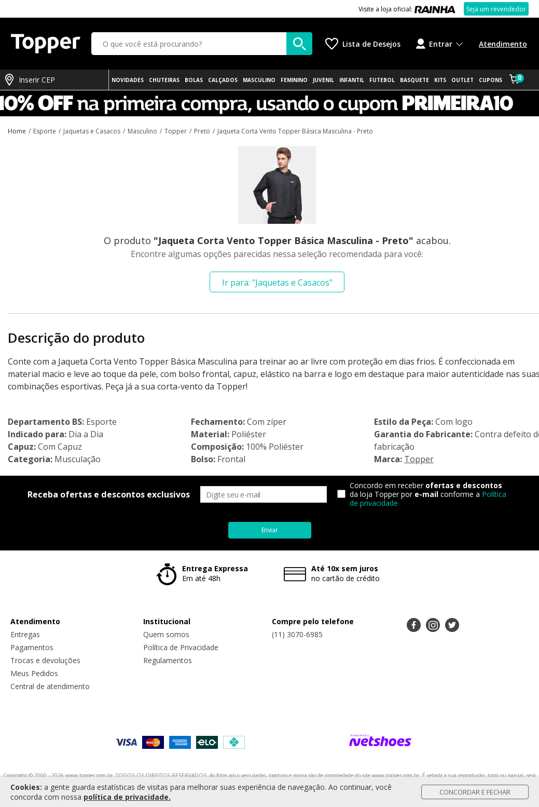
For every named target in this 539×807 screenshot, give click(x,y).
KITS (440, 80)
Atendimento (503, 44)
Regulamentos (167, 660)
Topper (419, 459)
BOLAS (194, 80)
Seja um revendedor (496, 9)
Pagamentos (31, 647)
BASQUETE (414, 80)
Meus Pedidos (34, 673)
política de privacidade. (127, 797)
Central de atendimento (50, 686)
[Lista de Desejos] (362, 43)
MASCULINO (259, 80)
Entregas (25, 634)
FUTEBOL (382, 80)
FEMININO (294, 80)
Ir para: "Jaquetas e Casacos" (277, 282)
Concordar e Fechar (474, 792)
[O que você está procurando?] (201, 43)
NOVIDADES (128, 80)
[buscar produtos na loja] (299, 43)
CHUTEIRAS (164, 80)
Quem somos (166, 634)
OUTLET (462, 80)
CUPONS (490, 80)
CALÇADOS (223, 80)
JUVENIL (323, 80)
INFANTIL (351, 80)
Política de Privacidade (180, 647)
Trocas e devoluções (45, 660)
